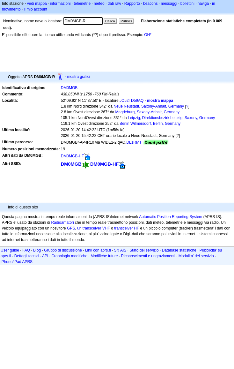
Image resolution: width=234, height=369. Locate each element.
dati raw (114, 3)
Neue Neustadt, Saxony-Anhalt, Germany (148, 106)
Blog (37, 250)
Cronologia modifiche (69, 256)
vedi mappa (37, 3)
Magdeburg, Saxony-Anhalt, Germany (147, 112)
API (45, 256)
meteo (99, 3)
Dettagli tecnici (26, 256)
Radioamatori (62, 222)
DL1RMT (134, 142)
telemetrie (82, 3)
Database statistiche (179, 250)
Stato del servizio (143, 250)
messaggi (169, 3)
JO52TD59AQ (131, 100)
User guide (10, 250)
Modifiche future (104, 256)
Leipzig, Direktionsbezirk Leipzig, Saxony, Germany (171, 118)
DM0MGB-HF (72, 156)
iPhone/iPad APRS (17, 262)
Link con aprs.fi (98, 250)
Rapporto (132, 3)
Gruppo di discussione (63, 250)
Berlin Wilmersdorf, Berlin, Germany (150, 123)
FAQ (26, 250)
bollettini (187, 3)
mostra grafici (78, 76)
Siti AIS (120, 250)
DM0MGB (69, 88)
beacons (150, 3)
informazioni (60, 3)
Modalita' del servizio (196, 256)
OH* (147, 35)
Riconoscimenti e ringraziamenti (148, 256)
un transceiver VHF (93, 228)
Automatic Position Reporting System (170, 217)
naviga (203, 3)
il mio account (35, 9)
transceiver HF (126, 228)
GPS (71, 228)
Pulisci (126, 21)
